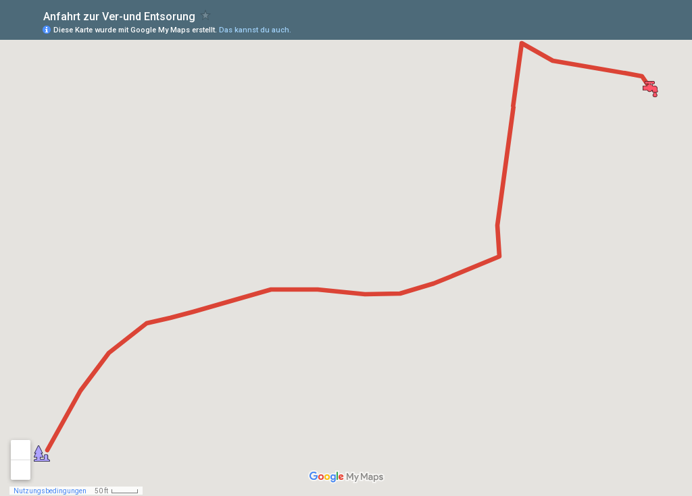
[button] (41, 453)
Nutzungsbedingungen (50, 491)
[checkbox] (206, 15)
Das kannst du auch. (255, 30)
